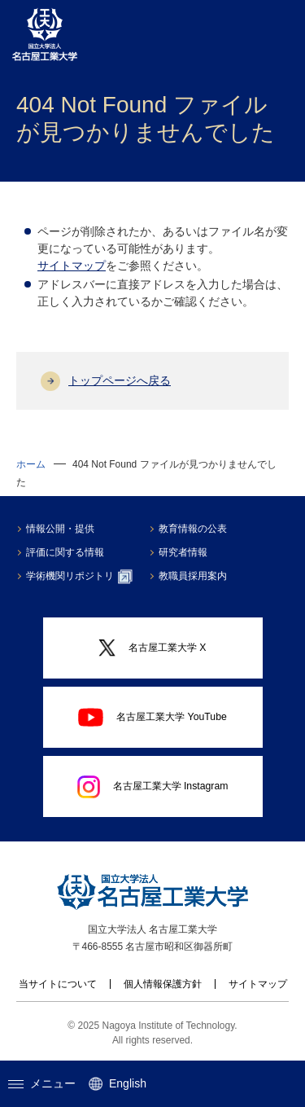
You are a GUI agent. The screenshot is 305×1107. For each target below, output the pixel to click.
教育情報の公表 (193, 528)
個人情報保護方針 (163, 984)
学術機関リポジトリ (79, 576)
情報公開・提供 (60, 528)
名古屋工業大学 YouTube (152, 717)
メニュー (42, 1083)
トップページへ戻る (119, 380)
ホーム (31, 464)
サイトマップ (71, 265)
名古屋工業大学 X (152, 648)
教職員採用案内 (193, 576)
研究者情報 (183, 552)
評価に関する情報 (65, 552)
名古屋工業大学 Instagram (153, 786)
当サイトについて (58, 984)
